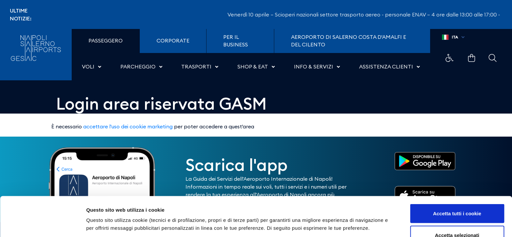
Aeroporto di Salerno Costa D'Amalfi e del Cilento (348, 41)
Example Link (449, 58)
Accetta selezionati (457, 198)
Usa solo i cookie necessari (457, 219)
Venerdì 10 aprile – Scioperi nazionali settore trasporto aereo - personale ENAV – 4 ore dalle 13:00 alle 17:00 (365, 14)
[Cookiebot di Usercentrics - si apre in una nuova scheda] (42, 224)
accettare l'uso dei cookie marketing (128, 126)
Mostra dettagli (346, 212)
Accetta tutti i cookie (457, 176)
